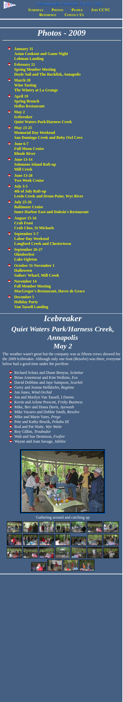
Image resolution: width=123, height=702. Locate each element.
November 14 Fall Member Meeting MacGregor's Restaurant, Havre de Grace (49, 286)
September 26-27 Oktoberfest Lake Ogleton (28, 254)
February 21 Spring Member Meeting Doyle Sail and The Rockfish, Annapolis (47, 69)
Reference (47, 14)
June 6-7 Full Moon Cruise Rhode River (29, 148)
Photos (57, 10)
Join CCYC (101, 10)
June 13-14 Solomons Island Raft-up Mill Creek (35, 164)
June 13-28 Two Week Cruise (29, 178)
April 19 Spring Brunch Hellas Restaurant (29, 101)
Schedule (35, 10)
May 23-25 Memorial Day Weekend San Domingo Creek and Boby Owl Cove (48, 132)
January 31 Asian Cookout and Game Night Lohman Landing (41, 53)
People (77, 10)
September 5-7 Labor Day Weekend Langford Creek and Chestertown (42, 238)
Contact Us (74, 14)
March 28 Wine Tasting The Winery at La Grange (36, 85)
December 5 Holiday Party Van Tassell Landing (31, 302)
